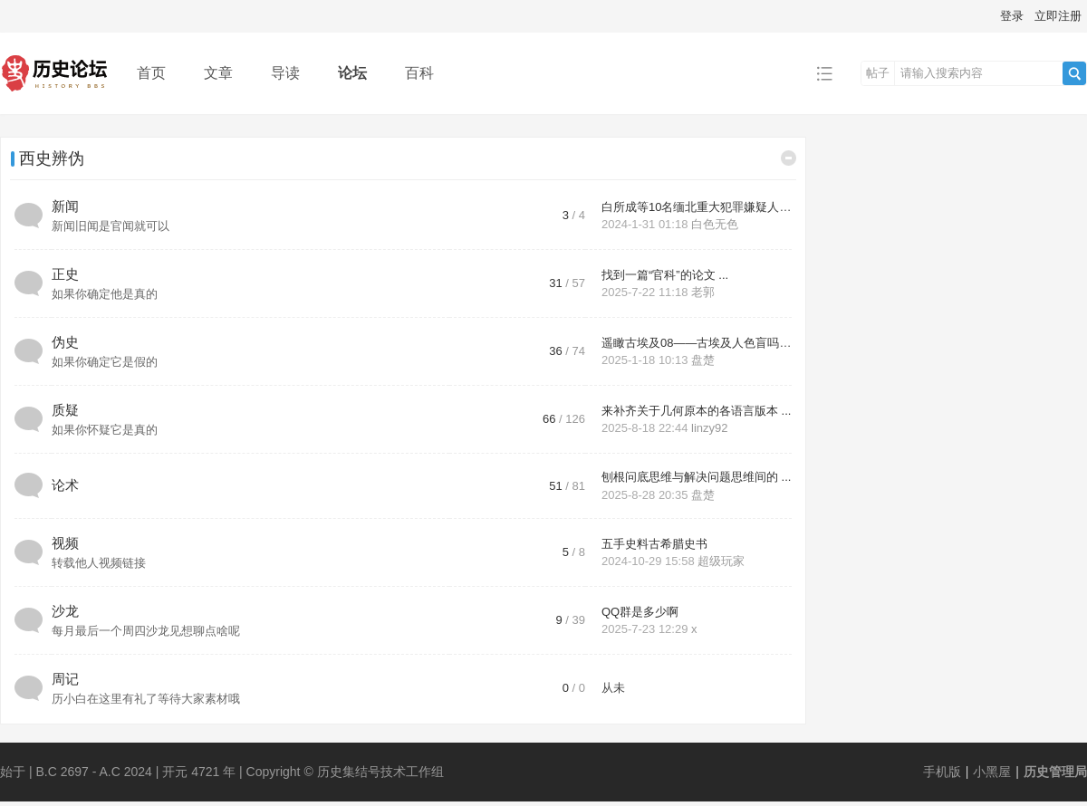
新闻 (65, 206)
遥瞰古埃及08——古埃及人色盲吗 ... (697, 343)
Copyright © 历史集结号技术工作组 (345, 771)
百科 (419, 73)
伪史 (65, 342)
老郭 (703, 292)
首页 (151, 73)
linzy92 (709, 428)
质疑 (65, 409)
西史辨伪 (51, 158)
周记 (65, 678)
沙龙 (65, 611)
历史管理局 (1055, 771)
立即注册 (1058, 16)
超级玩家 (721, 561)
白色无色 (714, 224)
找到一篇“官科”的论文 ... (664, 275)
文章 (218, 73)
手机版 (942, 771)
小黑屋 (992, 771)
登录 (1012, 16)
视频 (65, 543)
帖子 (878, 73)
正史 (65, 274)
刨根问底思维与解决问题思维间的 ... (696, 477)
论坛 (352, 73)
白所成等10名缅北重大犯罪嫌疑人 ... (697, 207)
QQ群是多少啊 (639, 612)
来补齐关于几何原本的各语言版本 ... (696, 410)
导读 (285, 73)
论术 (65, 485)
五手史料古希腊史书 (654, 544)
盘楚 (703, 360)
